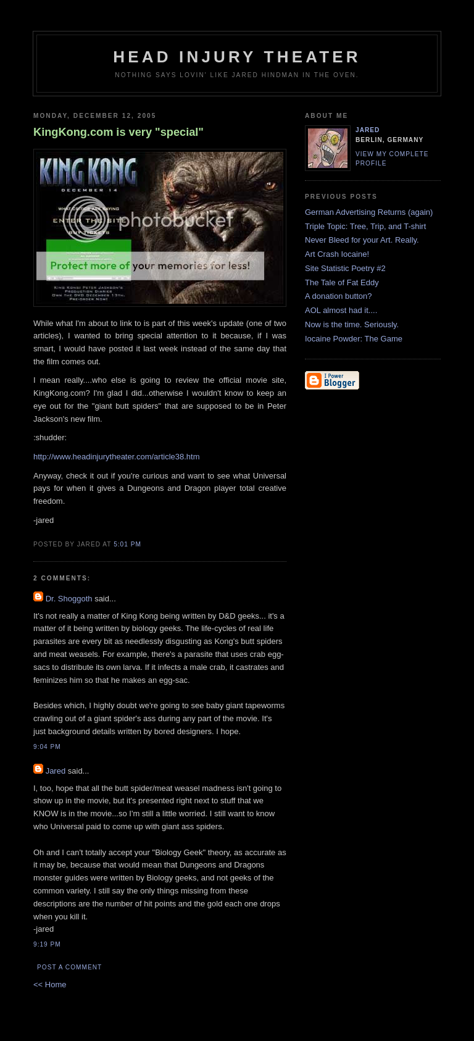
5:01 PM (127, 544)
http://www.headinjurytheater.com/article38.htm (116, 456)
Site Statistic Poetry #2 (345, 268)
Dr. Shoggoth (69, 598)
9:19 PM (47, 944)
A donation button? (338, 296)
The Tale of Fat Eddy (342, 282)
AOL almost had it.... (341, 310)
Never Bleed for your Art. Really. (362, 240)
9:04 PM (47, 746)
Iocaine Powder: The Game (353, 338)
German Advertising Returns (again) (369, 212)
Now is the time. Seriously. (352, 324)
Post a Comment (69, 967)
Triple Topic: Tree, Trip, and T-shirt (365, 226)
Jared (56, 771)
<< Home (49, 984)
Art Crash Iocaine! (337, 254)
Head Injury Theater (237, 57)
